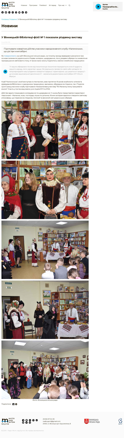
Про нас (61, 5)
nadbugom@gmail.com (51, 421)
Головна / (5, 19)
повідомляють (10, 56)
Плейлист (43, 5)
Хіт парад (52, 5)
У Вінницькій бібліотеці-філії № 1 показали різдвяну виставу (42, 19)
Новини (24, 5)
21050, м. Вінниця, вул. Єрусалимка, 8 (57, 424)
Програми (33, 5)
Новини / (14, 19)
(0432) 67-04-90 (49, 419)
